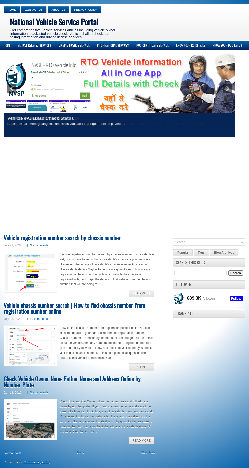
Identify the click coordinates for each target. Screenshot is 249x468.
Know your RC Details (190, 45)
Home (12, 9)
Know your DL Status (227, 45)
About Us (58, 9)
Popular (182, 252)
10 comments (39, 319)
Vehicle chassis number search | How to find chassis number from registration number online (74, 308)
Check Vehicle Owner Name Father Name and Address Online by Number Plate (72, 382)
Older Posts (148, 452)
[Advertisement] (46, 187)
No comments (39, 245)
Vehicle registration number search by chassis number (62, 238)
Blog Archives (224, 252)
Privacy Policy (85, 9)
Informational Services (113, 45)
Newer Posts (13, 452)
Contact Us (34, 9)
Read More (141, 293)
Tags (201, 252)
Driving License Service (74, 45)
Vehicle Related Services (34, 45)
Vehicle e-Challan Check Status (40, 118)
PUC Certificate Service (152, 45)
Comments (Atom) (37, 462)
